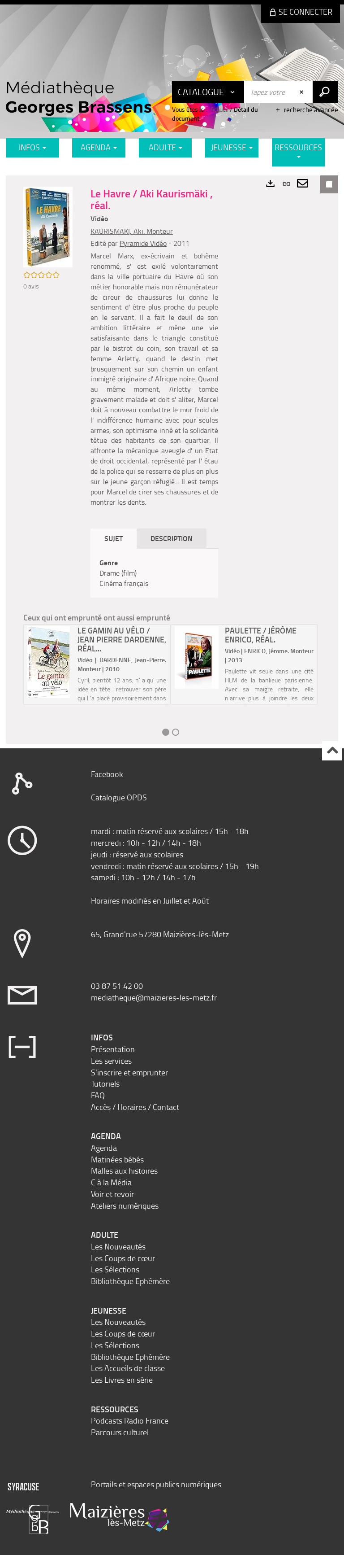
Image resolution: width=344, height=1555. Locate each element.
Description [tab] (171, 538)
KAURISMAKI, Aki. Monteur (131, 231)
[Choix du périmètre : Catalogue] (208, 92)
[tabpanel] (154, 573)
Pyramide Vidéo (143, 243)
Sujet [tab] (113, 538)
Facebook (107, 774)
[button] (48, 226)
